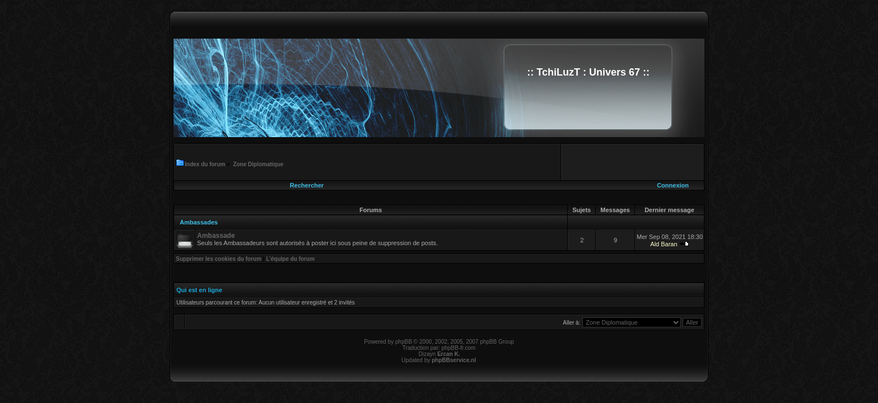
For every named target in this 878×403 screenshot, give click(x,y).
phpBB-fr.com (459, 348)
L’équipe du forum (290, 259)
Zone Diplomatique (258, 164)
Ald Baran (663, 244)
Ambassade (216, 236)
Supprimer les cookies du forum (218, 259)
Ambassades (199, 222)
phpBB (403, 342)
